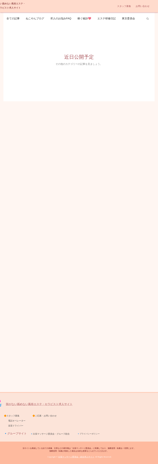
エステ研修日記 (106, 18)
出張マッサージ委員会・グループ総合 (51, 434)
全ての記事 (13, 18)
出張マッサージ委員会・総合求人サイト (76, 457)
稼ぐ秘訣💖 (84, 18)
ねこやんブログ (35, 18)
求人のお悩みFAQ (60, 18)
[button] (124, 6)
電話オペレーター (14, 420)
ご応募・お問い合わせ (46, 415)
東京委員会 (128, 18)
